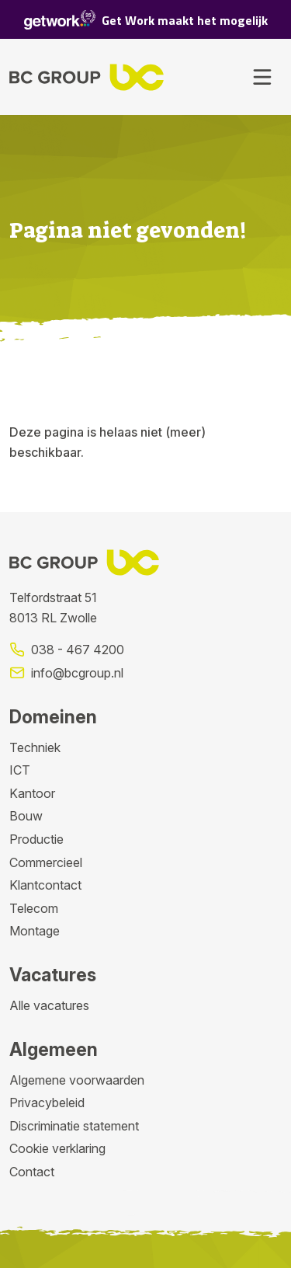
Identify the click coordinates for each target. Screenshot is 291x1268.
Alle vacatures (49, 1005)
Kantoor (32, 793)
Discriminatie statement (74, 1126)
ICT (19, 770)
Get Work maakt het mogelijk (146, 20)
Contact (31, 1171)
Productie (36, 839)
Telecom (33, 908)
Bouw (26, 816)
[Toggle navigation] (262, 76)
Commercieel (45, 862)
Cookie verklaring (57, 1148)
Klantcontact (45, 885)
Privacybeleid (47, 1102)
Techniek (35, 747)
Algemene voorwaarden (76, 1080)
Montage (34, 931)
